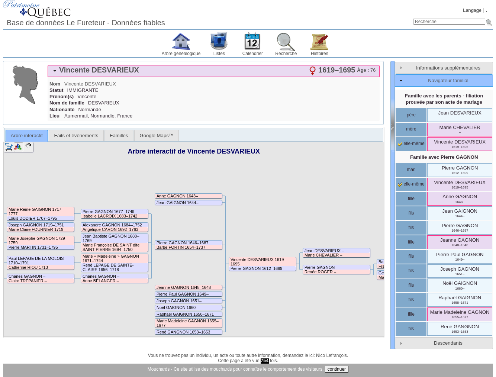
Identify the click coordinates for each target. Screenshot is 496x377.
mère (411, 129)
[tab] (214, 71)
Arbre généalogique (181, 53)
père (411, 114)
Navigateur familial (448, 80)
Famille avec (444, 157)
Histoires (319, 53)
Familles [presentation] (119, 135)
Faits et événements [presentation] (76, 135)
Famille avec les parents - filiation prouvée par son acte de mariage (444, 99)
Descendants (448, 343)
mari (411, 169)
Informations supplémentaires (448, 68)
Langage (472, 10)
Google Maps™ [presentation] (156, 135)
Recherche (286, 53)
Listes (219, 53)
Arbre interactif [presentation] (27, 135)
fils (411, 213)
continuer (337, 369)
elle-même (411, 143)
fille (411, 198)
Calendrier (252, 53)
